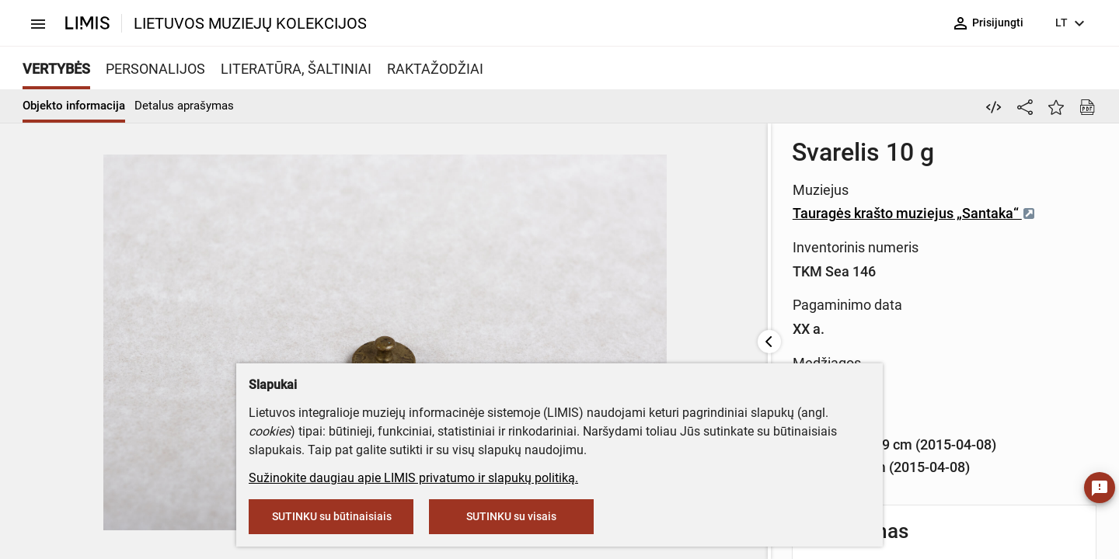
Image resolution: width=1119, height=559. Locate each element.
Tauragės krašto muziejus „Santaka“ (643, 213)
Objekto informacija (74, 106)
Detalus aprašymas (184, 106)
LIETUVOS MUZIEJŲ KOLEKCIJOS (250, 23)
